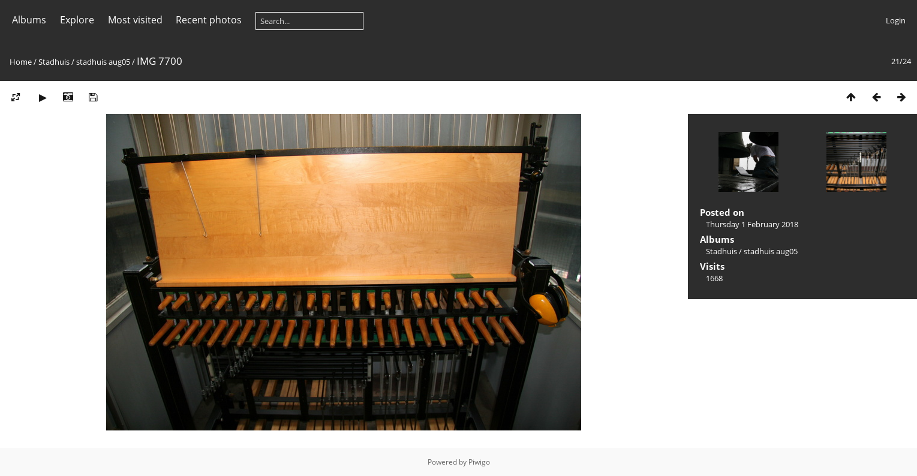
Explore (77, 19)
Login (896, 20)
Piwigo (479, 462)
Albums (29, 19)
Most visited (135, 19)
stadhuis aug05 (103, 61)
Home (21, 61)
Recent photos (209, 19)
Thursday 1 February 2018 (752, 224)
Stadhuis (54, 61)
